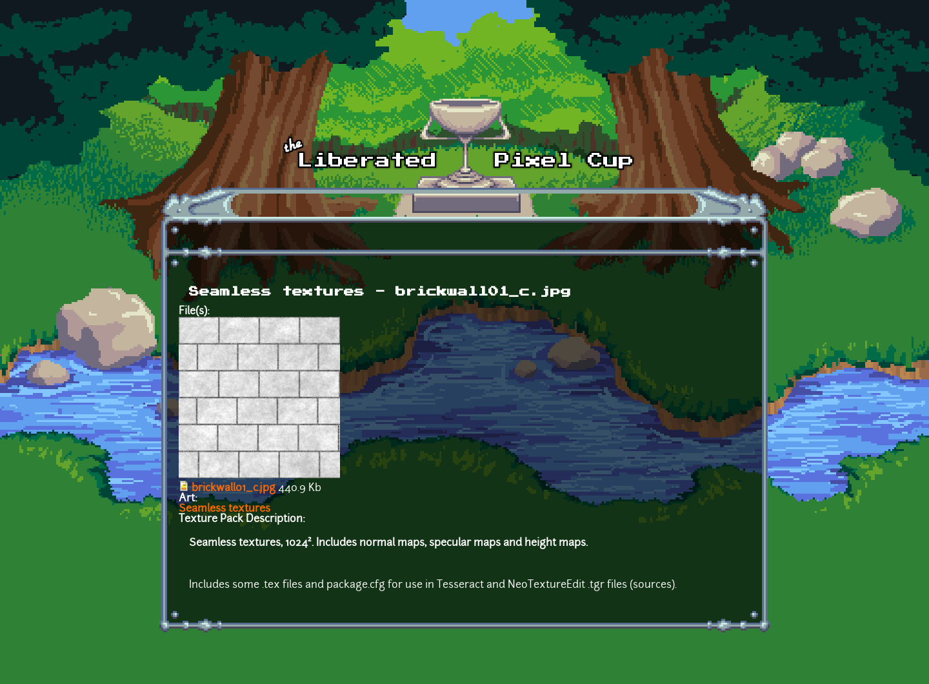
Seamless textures (224, 509)
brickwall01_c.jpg (233, 488)
